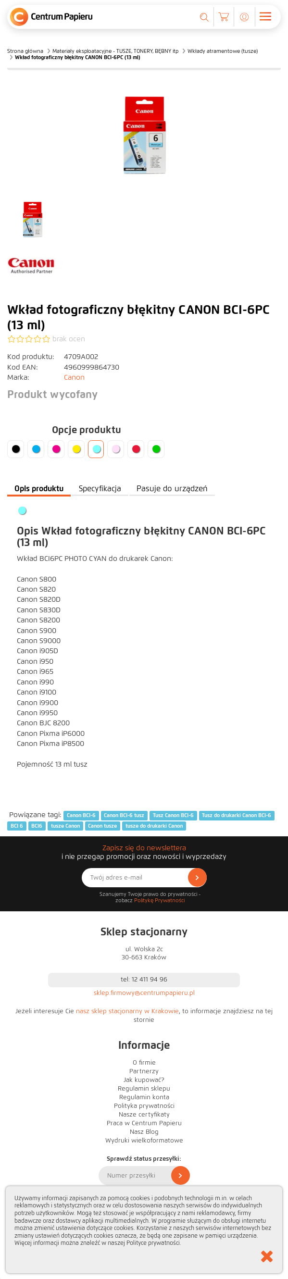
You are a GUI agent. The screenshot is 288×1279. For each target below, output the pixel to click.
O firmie (144, 1063)
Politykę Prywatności (159, 900)
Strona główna (25, 51)
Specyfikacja (100, 488)
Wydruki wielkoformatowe (144, 1140)
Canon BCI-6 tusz (124, 815)
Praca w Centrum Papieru (144, 1123)
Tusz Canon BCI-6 (173, 815)
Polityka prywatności (144, 1106)
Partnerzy (144, 1071)
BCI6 (36, 825)
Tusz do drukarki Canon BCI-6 (236, 815)
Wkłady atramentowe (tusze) (223, 51)
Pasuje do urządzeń (172, 488)
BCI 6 (17, 825)
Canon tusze (102, 825)
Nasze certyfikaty (144, 1114)
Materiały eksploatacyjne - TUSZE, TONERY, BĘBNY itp (115, 51)
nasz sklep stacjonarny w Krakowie (127, 1011)
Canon (74, 377)
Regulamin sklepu (144, 1089)
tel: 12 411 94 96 (144, 979)
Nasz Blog (144, 1132)
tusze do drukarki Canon (154, 825)
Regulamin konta (144, 1097)
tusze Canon (65, 825)
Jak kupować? (144, 1080)
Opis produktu (38, 488)
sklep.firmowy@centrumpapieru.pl (144, 993)
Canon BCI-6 (81, 815)
